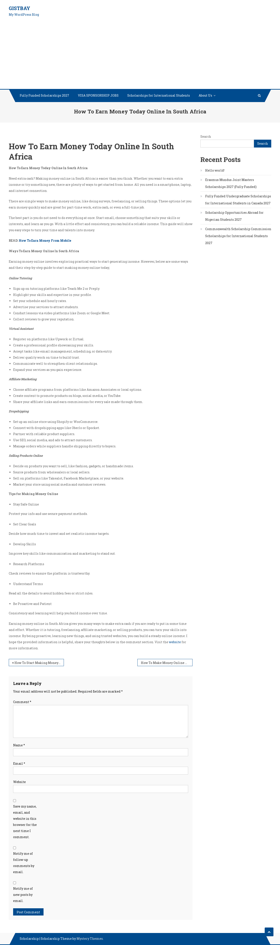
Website (19, 782)
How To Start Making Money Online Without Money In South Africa (39, 663)
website (175, 642)
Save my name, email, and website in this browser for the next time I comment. (25, 821)
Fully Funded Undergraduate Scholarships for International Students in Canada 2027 (238, 199)
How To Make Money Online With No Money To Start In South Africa (166, 663)
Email (19, 763)
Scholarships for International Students (158, 95)
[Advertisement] (140, 56)
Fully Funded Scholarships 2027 (44, 95)
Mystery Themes (90, 938)
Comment (22, 702)
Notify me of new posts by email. (23, 894)
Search (205, 136)
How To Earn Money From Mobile (45, 240)
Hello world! (214, 170)
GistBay (19, 8)
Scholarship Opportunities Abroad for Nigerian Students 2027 (234, 216)
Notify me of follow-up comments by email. (23, 862)
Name (19, 745)
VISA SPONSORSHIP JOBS (98, 95)
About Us (205, 95)
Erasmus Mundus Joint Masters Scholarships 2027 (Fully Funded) (231, 183)
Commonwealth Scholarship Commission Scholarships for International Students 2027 (238, 236)
